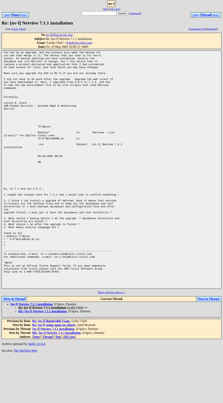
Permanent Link (197, 28)
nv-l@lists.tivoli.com (59, 35)
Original (212, 28)
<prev (6, 15)
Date (15, 15)
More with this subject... (111, 339)
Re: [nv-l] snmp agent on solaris (53, 372)
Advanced (135, 13)
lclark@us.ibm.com (79, 42)
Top (106, 9)
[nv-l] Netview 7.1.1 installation (31, 351)
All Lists (114, 9)
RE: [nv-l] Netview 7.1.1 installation (42, 358)
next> (24, 15)
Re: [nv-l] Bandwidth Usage (51, 368)
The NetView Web (25, 398)
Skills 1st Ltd (36, 391)
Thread (206, 15)
